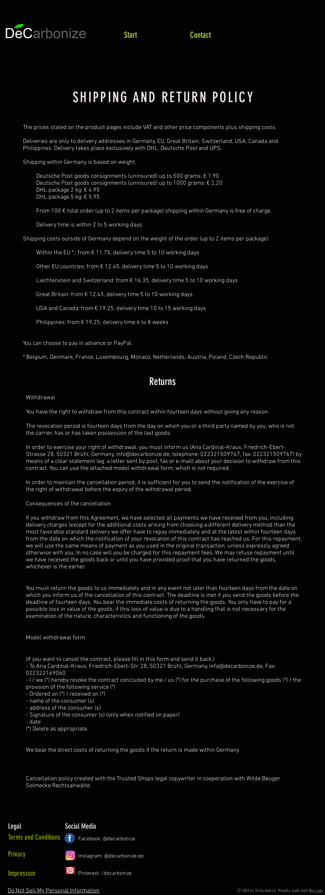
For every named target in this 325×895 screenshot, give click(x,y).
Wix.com (316, 890)
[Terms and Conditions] (34, 837)
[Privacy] (35, 854)
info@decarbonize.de (142, 454)
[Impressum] (30, 873)
